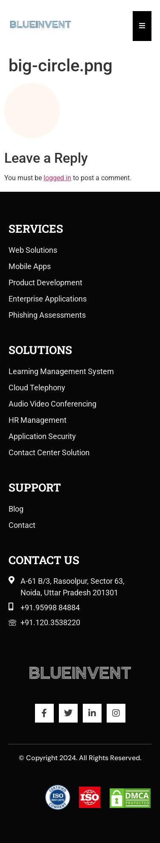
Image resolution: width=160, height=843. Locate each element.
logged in (57, 178)
